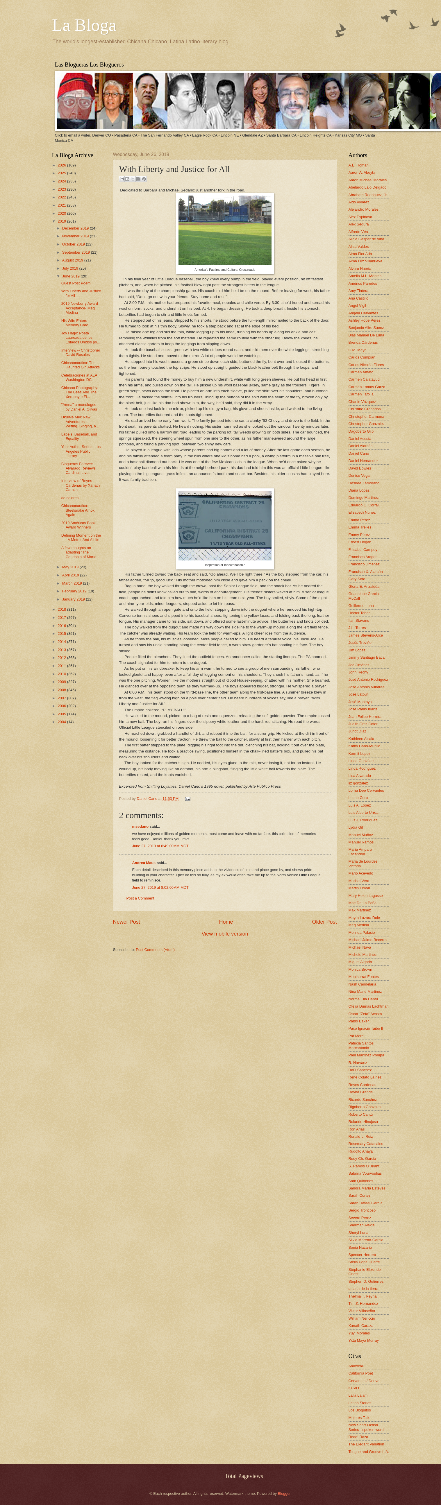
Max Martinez (360, 910)
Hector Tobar (359, 613)
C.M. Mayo (358, 350)
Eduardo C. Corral (364, 505)
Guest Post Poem (76, 283)
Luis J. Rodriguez (363, 820)
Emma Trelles (360, 527)
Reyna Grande (361, 1092)
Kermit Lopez (360, 753)
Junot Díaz (358, 731)
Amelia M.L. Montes (365, 276)
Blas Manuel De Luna (366, 335)
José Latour (358, 694)
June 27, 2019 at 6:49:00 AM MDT (160, 846)
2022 (62, 197)
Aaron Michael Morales (368, 180)
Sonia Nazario (360, 1247)
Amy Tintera (359, 291)
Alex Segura (359, 224)
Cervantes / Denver (365, 1381)
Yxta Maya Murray (364, 1340)
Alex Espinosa (360, 217)
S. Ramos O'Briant (364, 1166)
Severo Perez (360, 1218)
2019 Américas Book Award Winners (78, 525)
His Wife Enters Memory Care (74, 322)
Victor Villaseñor (362, 1311)
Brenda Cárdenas (363, 342)
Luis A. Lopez (360, 805)
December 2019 (76, 228)
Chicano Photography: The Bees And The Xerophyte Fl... (79, 392)
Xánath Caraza (361, 1325)
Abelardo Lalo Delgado (368, 187)
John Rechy (358, 672)
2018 (62, 609)
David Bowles (360, 468)
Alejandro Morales (364, 209)
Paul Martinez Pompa (366, 1055)
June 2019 (71, 276)
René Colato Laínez (365, 1077)
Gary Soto (357, 579)
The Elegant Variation (366, 1444)
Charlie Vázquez (362, 401)
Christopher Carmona (366, 416)
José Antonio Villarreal (367, 687)
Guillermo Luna (361, 605)
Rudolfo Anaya (361, 1151)
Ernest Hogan (360, 542)
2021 (62, 205)
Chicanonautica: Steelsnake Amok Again (77, 510)
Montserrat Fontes (364, 976)
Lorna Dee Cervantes (366, 790)
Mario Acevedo (361, 873)
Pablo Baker (359, 1021)
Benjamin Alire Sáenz (366, 327)
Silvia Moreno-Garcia (366, 1240)
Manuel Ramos (361, 842)
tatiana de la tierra (363, 1289)
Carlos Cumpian (362, 357)
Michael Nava (360, 947)
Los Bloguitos (360, 1410)
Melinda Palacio (362, 932)
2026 (62, 165)
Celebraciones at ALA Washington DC (79, 377)
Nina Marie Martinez (365, 991)
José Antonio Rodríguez (368, 679)
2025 (62, 173)
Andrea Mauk (144, 863)
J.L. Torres (357, 628)
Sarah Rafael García (366, 1203)
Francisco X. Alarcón (366, 571)
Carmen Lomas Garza (367, 387)
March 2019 (72, 583)
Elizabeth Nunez (362, 512)
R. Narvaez (358, 1062)
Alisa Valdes (359, 246)
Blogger (284, 1493)
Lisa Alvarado (360, 775)
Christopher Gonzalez (367, 424)
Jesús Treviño (360, 642)
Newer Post (126, 922)
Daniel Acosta (360, 438)
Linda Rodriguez (362, 768)
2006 (62, 706)
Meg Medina (359, 925)
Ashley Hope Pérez (365, 320)
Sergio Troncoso (362, 1210)
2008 (62, 690)
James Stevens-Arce (366, 635)
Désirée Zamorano (364, 483)
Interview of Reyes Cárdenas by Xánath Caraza (80, 485)
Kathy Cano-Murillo (364, 746)
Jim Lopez (357, 650)
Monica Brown (360, 969)
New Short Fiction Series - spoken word (366, 1427)
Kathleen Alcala (361, 739)
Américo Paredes (363, 283)
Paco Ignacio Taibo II (366, 1028)
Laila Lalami (359, 1395)
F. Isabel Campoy (363, 549)
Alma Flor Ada (360, 254)
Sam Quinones (361, 1181)
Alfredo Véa (358, 232)
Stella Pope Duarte (364, 1262)
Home (226, 922)
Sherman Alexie (362, 1225)
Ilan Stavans (359, 620)
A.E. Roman (359, 165)
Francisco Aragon (363, 557)
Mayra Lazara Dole (364, 917)
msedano (140, 826)
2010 (62, 674)
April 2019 (71, 575)
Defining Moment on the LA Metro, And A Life (81, 537)
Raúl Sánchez (360, 1070)
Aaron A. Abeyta (362, 172)
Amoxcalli (357, 1366)
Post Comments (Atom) (155, 949)
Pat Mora (356, 1036)
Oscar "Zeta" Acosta (365, 1014)
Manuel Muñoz (361, 835)
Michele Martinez (363, 954)
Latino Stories (360, 1403)
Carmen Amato (361, 372)
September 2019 (76, 252)
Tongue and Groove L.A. (369, 1452)
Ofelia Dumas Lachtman (369, 1006)
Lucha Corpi (359, 797)
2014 (62, 641)
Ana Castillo (359, 298)
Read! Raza (358, 1437)
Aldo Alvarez (359, 202)
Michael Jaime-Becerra (368, 940)
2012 (62, 657)
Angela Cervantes (363, 313)
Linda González (361, 761)
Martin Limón (359, 888)
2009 (62, 682)
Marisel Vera (359, 881)
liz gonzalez (358, 783)
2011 (62, 666)
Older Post (324, 922)
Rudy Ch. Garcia (362, 1158)
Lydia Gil (356, 827)
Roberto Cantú (361, 1114)
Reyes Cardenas (362, 1085)
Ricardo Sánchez (363, 1099)
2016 (62, 626)
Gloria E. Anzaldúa (364, 586)
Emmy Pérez (359, 535)
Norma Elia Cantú (363, 999)
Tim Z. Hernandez (363, 1303)
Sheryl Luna (359, 1232)
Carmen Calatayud (364, 379)
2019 (62, 221)
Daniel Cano (147, 798)
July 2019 (70, 268)
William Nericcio (362, 1318)
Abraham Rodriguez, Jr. (368, 195)
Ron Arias (357, 1129)
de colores (69, 498)
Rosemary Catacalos (366, 1144)
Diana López (359, 490)
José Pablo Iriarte (363, 709)
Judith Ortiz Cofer (363, 724)
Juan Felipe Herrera (365, 716)
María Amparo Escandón (360, 851)
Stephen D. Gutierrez (366, 1281)
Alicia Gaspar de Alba (366, 239)
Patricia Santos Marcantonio (361, 1045)
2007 (62, 698)
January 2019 (74, 599)
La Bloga (84, 25)
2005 (62, 714)
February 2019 (75, 591)
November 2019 (76, 236)
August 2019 (73, 260)
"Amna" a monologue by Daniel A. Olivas (79, 406)
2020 (62, 213)
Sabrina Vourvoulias (365, 1173)
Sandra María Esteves (367, 1188)
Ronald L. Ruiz (361, 1136)
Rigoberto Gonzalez (365, 1107)
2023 (62, 189)
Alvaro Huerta (360, 268)
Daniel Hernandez (363, 460)
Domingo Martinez (364, 497)
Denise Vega (359, 475)
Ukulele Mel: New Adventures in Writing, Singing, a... (80, 421)
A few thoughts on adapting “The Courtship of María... (80, 552)
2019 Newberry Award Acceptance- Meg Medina (79, 308)
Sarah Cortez (360, 1195)
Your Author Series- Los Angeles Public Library (81, 451)
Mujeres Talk (359, 1418)
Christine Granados (365, 409)
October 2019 (74, 244)
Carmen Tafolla (361, 394)
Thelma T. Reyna (363, 1296)
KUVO (354, 1388)
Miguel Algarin (360, 962)
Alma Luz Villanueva (365, 261)
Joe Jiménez (359, 665)
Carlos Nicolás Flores (366, 365)
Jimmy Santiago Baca (367, 657)
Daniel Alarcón (361, 446)
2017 (62, 617)
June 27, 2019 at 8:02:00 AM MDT (160, 887)
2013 (62, 650)
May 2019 (71, 567)
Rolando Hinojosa (363, 1121)
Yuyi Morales (359, 1333)
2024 (62, 181)
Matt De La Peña (363, 903)
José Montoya (360, 702)
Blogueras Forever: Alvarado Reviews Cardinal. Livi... (78, 468)
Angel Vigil (357, 305)
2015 (62, 633)
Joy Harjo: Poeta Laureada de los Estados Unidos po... (80, 337)
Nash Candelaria (362, 984)
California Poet (361, 1373)
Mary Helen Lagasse (366, 895)
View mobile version (225, 934)
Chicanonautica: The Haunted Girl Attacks (80, 365)
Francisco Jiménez (364, 564)
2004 (62, 722)
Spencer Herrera (362, 1255)
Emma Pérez (359, 520)
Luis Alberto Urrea (363, 812)
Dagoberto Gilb (361, 431)
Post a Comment (140, 898)
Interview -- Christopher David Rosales (80, 352)
